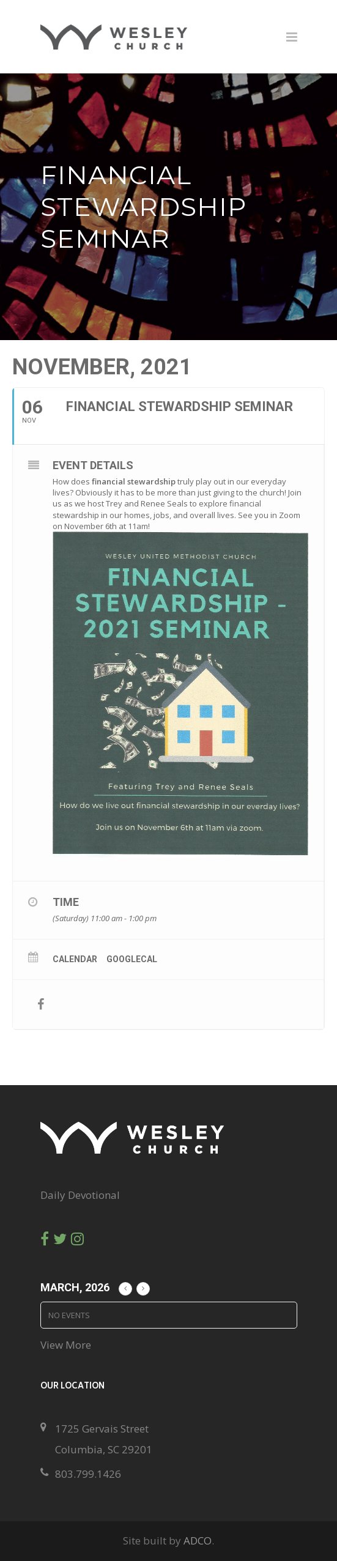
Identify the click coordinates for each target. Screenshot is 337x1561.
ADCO (197, 1540)
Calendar (75, 959)
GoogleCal (131, 959)
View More (65, 1345)
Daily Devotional (80, 1195)
